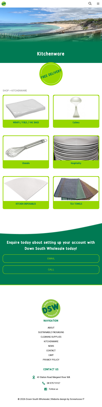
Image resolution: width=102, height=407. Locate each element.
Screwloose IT (77, 399)
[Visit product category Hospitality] (76, 151)
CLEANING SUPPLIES (51, 337)
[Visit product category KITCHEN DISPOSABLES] (25, 192)
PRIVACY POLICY (51, 359)
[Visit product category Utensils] (25, 151)
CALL (51, 269)
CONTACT (51, 350)
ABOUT (51, 327)
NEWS (51, 346)
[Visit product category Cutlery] (76, 110)
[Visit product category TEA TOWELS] (76, 192)
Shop (6, 90)
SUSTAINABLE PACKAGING (51, 332)
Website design (59, 399)
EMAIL (51, 258)
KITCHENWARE (51, 341)
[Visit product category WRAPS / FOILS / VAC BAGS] (25, 110)
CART (51, 355)
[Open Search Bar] (90, 4)
